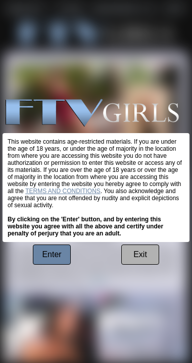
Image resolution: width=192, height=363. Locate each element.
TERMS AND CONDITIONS (63, 191)
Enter (51, 254)
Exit (140, 254)
